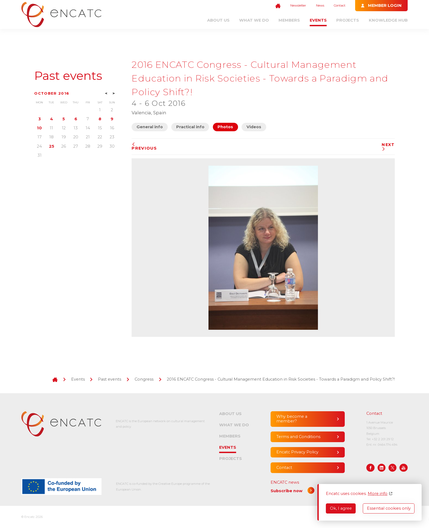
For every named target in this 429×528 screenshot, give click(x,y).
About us (218, 20)
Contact (339, 5)
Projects (347, 20)
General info (150, 126)
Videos (254, 126)
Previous (144, 146)
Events (318, 20)
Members (289, 20)
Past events (68, 76)
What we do (254, 20)
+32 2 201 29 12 (383, 439)
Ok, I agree (341, 508)
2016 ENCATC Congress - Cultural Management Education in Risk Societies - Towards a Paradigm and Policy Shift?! (281, 379)
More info (377, 493)
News (320, 5)
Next (388, 146)
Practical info (190, 126)
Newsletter (298, 5)
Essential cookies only (389, 508)
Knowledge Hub (388, 20)
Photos (225, 126)
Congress (144, 379)
